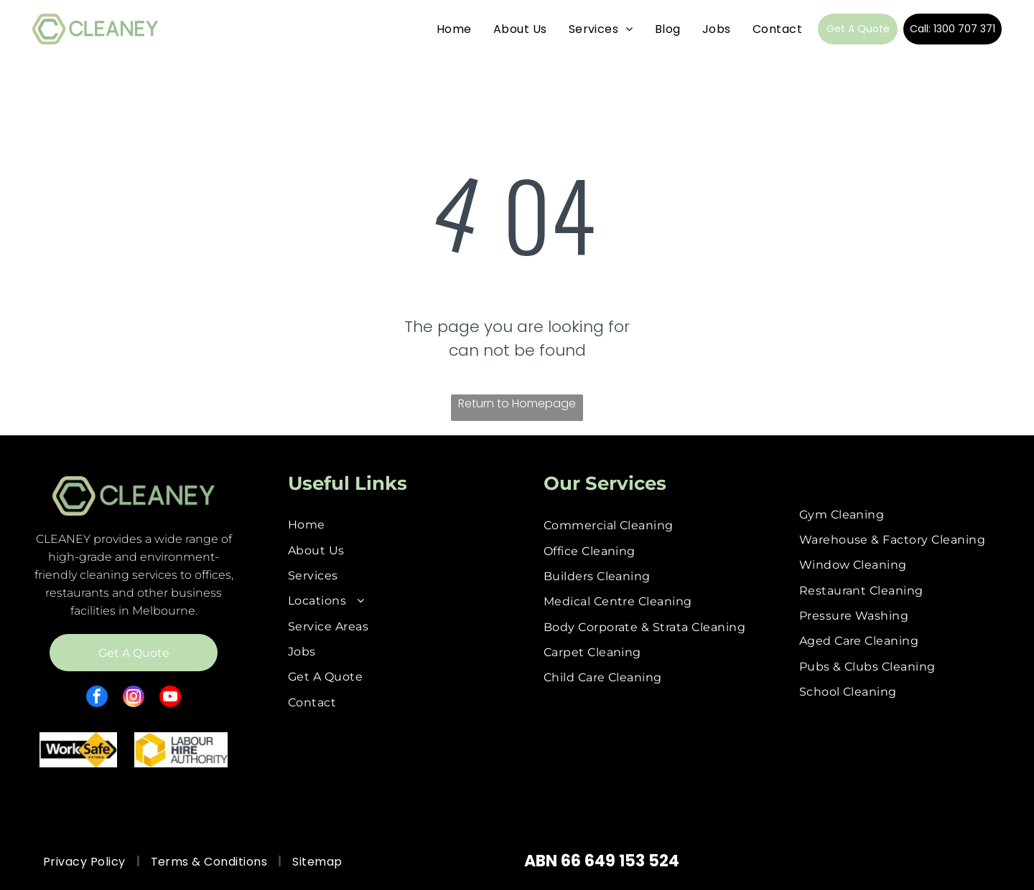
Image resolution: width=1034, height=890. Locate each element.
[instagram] (133, 698)
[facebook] (97, 698)
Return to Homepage (517, 403)
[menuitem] (454, 29)
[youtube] (170, 698)
